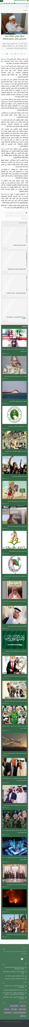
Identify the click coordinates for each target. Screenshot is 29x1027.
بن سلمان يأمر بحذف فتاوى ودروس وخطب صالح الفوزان (15, 601)
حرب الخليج (23, 1005)
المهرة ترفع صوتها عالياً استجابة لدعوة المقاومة (16, 934)
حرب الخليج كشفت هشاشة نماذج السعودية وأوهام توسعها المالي (14, 968)
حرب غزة (17, 215)
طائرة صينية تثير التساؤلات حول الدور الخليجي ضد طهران (15, 753)
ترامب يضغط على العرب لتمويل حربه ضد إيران (17, 501)
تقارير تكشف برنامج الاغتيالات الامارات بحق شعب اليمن (15, 805)
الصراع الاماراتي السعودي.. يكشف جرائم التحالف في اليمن (13, 997)
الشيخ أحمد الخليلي (20, 212)
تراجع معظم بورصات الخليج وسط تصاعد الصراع (17, 526)
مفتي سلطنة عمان (10, 212)
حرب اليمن (6, 1009)
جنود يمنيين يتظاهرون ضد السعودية (19, 476)
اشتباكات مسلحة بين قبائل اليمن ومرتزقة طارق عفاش (15, 376)
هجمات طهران (22, 1009)
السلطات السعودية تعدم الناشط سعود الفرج (17, 626)
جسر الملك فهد (7, 1012)
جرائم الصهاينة (24, 215)
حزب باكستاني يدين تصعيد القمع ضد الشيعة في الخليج (15, 576)
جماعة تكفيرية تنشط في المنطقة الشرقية (18, 551)
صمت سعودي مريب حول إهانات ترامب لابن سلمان (16, 651)
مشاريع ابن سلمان (14, 1005)
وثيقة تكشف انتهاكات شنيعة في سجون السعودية (16, 451)
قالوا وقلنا (6, 240)
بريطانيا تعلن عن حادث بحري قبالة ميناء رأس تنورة (16, 909)
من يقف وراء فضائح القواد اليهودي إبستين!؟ (14, 989)
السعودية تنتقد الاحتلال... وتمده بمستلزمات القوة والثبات (14, 986)
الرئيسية (25, 10)
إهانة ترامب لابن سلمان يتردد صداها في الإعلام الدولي (15, 676)
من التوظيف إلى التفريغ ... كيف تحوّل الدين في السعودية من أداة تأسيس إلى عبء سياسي (13, 993)
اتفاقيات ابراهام (9, 215)
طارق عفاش (14, 1009)
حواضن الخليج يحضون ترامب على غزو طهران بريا (17, 884)
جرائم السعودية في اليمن (19, 1012)
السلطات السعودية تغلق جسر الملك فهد (18, 401)
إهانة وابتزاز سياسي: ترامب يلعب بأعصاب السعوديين (15, 701)
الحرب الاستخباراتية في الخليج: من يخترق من (17, 426)
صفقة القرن (24, 218)
